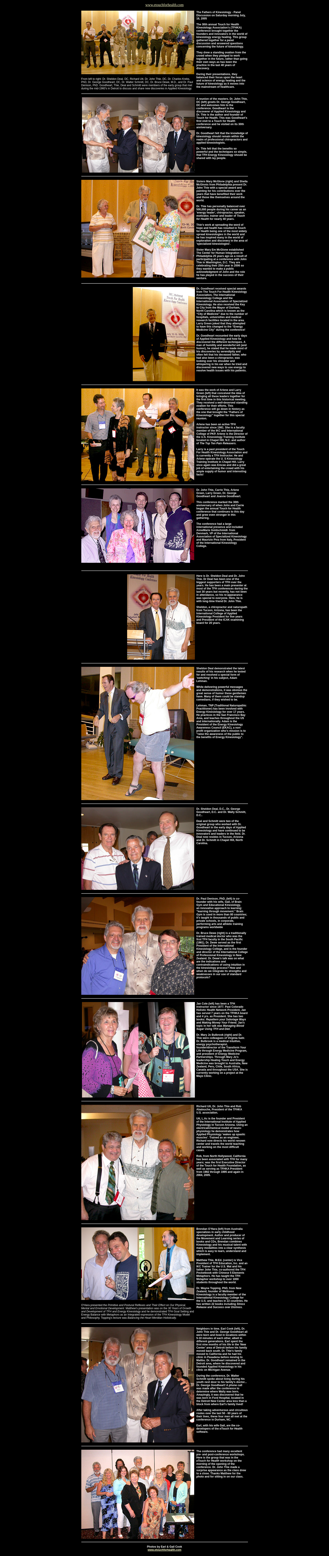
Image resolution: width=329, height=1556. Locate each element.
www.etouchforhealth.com (164, 5)
